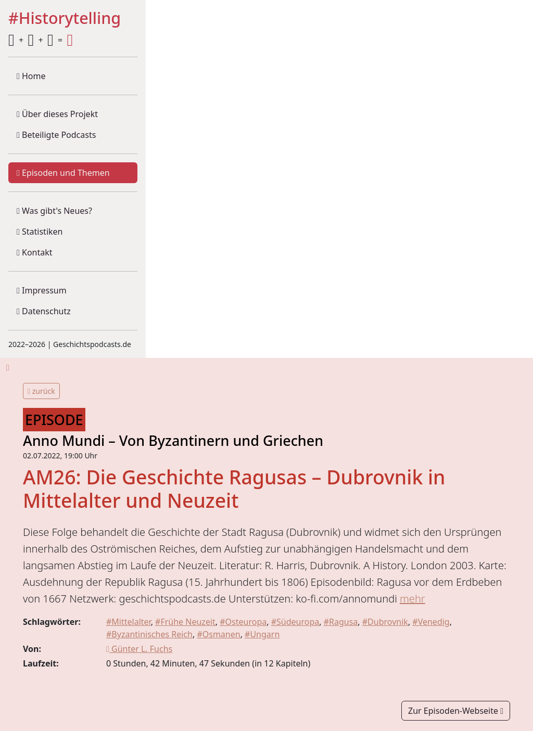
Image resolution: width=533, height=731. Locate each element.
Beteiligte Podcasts (56, 134)
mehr (412, 599)
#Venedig (430, 621)
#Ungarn (262, 634)
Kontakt (35, 252)
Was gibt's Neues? (54, 210)
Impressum (42, 290)
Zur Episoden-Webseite (455, 710)
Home (31, 76)
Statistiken (39, 231)
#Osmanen (218, 634)
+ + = (40, 40)
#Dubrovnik (385, 621)
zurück (41, 391)
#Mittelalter (128, 621)
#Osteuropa (243, 621)
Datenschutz (44, 311)
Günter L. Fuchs (139, 649)
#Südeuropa (295, 621)
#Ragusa (341, 621)
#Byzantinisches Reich (149, 634)
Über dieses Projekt (57, 114)
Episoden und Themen (63, 172)
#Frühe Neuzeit (185, 621)
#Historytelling (64, 18)
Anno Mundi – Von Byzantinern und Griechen (173, 440)
